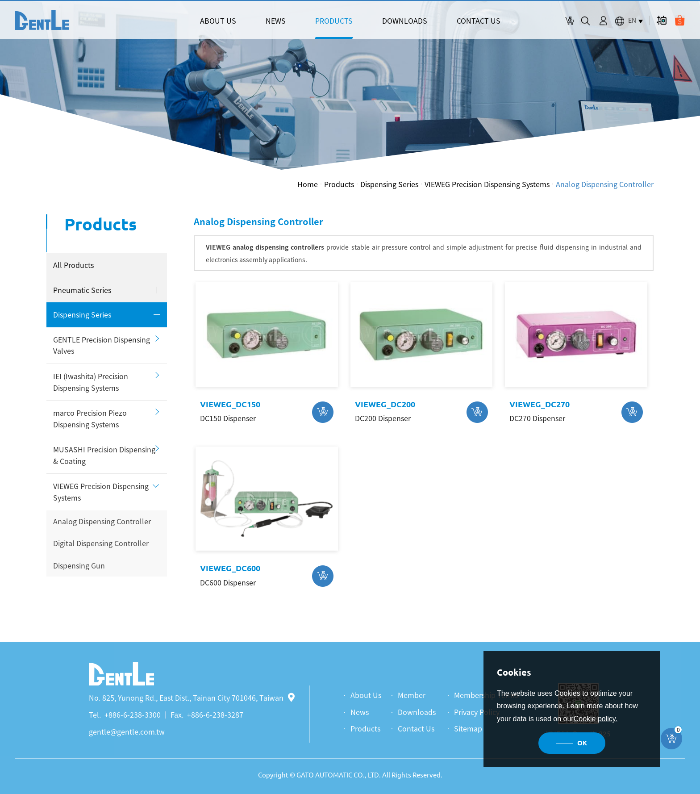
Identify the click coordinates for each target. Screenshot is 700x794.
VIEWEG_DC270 (539, 404)
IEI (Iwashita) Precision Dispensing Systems (90, 382)
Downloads (417, 711)
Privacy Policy (477, 711)
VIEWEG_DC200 (385, 404)
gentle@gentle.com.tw (127, 731)
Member (411, 695)
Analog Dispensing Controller (605, 184)
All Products (73, 264)
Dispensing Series (389, 184)
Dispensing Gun (79, 565)
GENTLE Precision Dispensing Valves (101, 345)
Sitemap (468, 728)
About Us (365, 695)
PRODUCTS (334, 20)
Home (307, 184)
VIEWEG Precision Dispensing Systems (487, 184)
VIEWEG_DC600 (230, 568)
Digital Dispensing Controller (101, 543)
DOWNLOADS (404, 20)
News (359, 711)
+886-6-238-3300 (132, 714)
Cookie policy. (595, 719)
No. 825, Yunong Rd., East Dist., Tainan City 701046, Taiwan (192, 697)
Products (339, 184)
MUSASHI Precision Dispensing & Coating (104, 455)
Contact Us (416, 728)
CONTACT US (478, 20)
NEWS (276, 20)
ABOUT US (218, 20)
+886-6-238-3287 (215, 714)
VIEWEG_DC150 (230, 404)
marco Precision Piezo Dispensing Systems (90, 418)
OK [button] (582, 743)
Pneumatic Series (82, 289)
